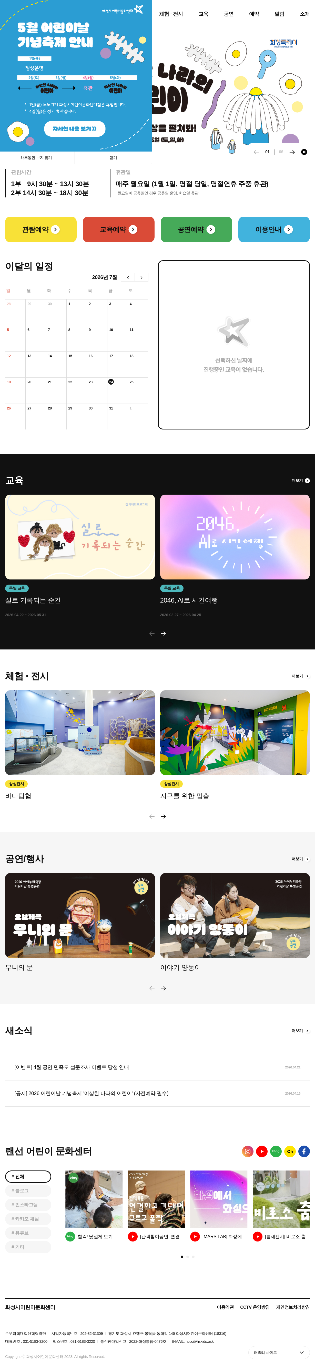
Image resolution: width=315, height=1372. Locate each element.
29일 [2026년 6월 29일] (29, 304)
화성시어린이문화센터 (30, 1307)
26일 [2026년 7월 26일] (9, 408)
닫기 (113, 157)
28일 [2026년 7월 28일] (50, 408)
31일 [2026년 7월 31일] (111, 408)
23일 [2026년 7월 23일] (91, 382)
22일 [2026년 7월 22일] (70, 382)
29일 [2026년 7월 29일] (70, 408)
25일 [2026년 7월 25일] (132, 382)
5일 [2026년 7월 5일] (9, 330)
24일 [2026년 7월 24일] (111, 382)
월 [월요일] (29, 290)
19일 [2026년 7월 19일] (9, 382)
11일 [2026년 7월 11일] (132, 330)
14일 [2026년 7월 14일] (50, 356)
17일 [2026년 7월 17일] (111, 356)
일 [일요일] (8, 290)
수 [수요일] (69, 290)
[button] (292, 152)
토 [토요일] (131, 290)
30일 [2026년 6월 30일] (50, 304)
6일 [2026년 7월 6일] (29, 330)
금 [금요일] (110, 290)
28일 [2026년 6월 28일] (9, 304)
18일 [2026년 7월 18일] (132, 356)
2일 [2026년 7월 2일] (90, 304)
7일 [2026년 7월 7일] (50, 330)
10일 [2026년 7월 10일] (111, 330)
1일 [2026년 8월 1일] (131, 408)
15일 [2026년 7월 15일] (70, 356)
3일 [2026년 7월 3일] (111, 304)
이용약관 (225, 1307)
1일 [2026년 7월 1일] (70, 304)
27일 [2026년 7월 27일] (29, 408)
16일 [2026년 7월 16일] (91, 356)
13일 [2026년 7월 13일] (29, 356)
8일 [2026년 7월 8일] (70, 330)
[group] (94, 1205)
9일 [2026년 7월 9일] (90, 330)
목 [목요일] (90, 290)
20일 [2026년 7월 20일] (29, 382)
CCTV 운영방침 (255, 1307)
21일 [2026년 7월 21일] (50, 382)
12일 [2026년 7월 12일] (9, 356)
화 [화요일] (49, 290)
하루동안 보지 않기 (36, 157)
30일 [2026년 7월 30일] (91, 408)
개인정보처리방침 (293, 1307)
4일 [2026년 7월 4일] (131, 304)
